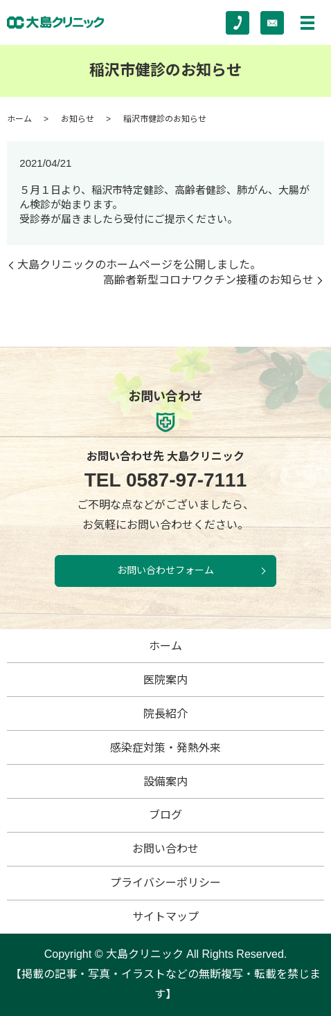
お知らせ (77, 119)
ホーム (19, 119)
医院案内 (165, 680)
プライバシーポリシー (165, 883)
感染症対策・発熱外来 (165, 748)
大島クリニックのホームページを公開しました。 (139, 265)
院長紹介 (165, 714)
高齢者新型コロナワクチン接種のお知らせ (208, 280)
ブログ (165, 815)
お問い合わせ (165, 849)
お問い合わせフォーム (165, 570)
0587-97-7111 (165, 480)
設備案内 (165, 782)
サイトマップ (165, 917)
